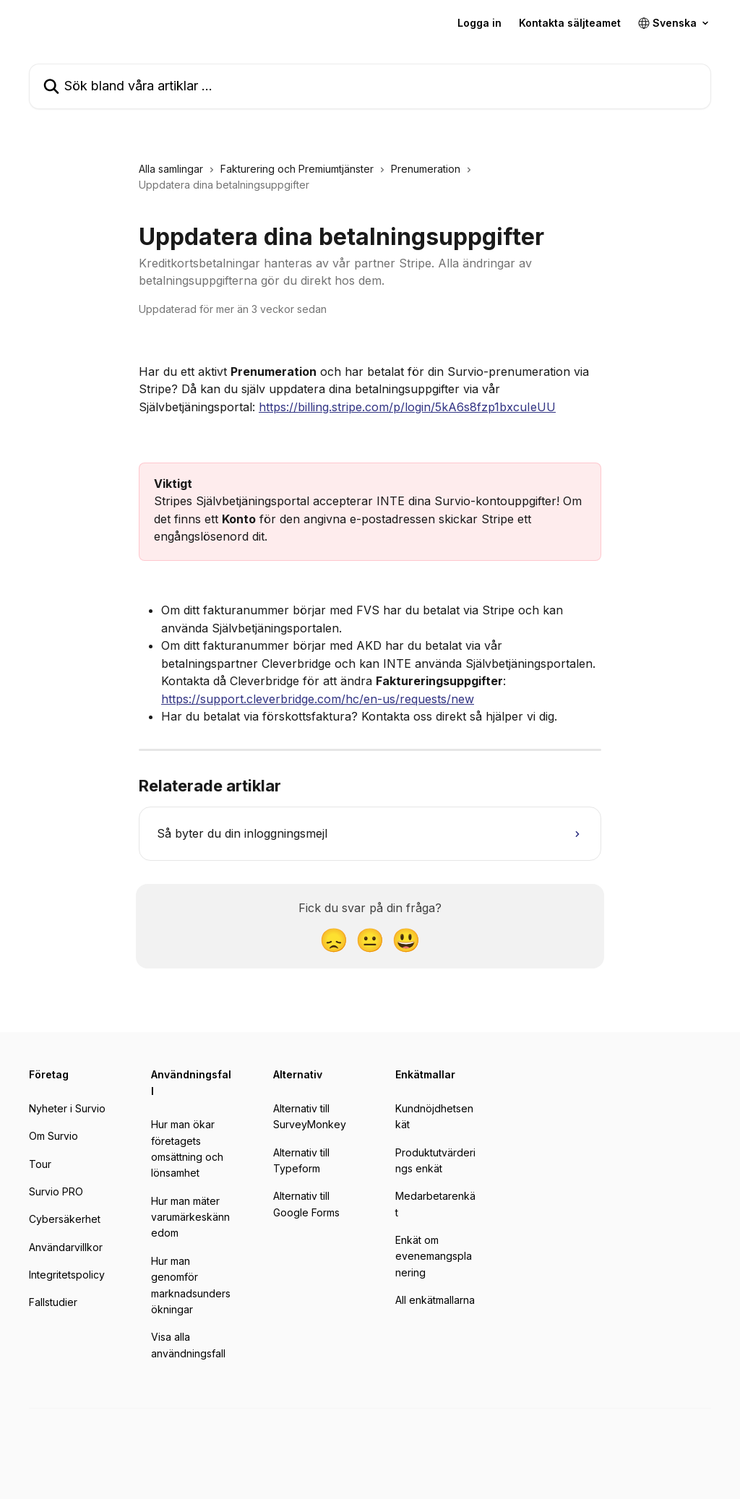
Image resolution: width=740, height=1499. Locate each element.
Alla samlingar (171, 169)
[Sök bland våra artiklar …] (370, 86)
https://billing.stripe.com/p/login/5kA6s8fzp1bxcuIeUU (407, 407)
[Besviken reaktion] (334, 940)
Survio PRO (56, 1191)
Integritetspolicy (67, 1274)
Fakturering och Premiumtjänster (297, 169)
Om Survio (53, 1136)
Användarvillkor (66, 1247)
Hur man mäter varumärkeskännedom (190, 1217)
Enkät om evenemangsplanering (433, 1256)
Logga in (479, 23)
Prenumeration (425, 169)
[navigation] (370, 183)
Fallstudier (53, 1302)
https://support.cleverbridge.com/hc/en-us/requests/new (317, 699)
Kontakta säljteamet (570, 23)
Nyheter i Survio (67, 1108)
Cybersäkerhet (64, 1219)
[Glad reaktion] (406, 940)
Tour (40, 1164)
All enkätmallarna (435, 1300)
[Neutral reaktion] (370, 940)
